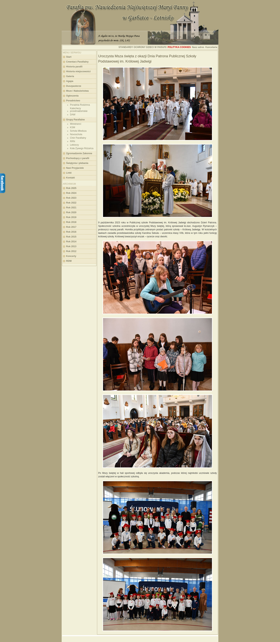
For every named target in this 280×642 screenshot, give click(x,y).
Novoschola (76, 134)
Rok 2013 (71, 246)
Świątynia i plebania (77, 163)
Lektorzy (74, 145)
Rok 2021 (71, 207)
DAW (72, 114)
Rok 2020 (71, 212)
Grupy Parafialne (75, 119)
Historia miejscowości (78, 71)
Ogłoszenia (72, 95)
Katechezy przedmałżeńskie (79, 109)
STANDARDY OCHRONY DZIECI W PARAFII (142, 47)
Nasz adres (198, 47)
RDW (69, 261)
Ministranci (75, 124)
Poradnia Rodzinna (80, 105)
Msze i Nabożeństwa (77, 91)
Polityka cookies (179, 47)
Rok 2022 (71, 202)
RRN (72, 141)
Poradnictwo (73, 100)
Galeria (70, 76)
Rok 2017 (71, 227)
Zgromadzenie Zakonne (79, 153)
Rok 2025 (71, 188)
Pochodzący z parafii (77, 158)
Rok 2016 (71, 232)
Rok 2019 (71, 217)
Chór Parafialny (78, 138)
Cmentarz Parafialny (77, 61)
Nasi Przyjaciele (75, 168)
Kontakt (70, 177)
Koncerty (71, 256)
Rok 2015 (71, 236)
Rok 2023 (71, 198)
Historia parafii (74, 66)
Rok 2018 (71, 222)
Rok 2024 (71, 193)
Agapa (69, 81)
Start (68, 57)
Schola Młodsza (78, 131)
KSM (72, 127)
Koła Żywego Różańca (81, 148)
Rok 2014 (71, 241)
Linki (69, 172)
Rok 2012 (71, 251)
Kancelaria (211, 47)
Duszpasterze (73, 86)
